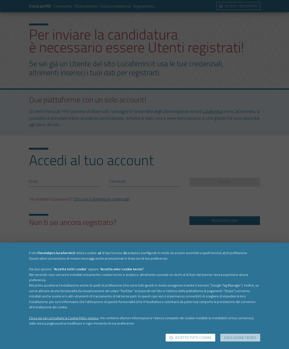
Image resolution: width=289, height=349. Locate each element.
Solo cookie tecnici (240, 337)
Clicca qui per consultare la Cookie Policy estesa (63, 317)
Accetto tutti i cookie (191, 337)
